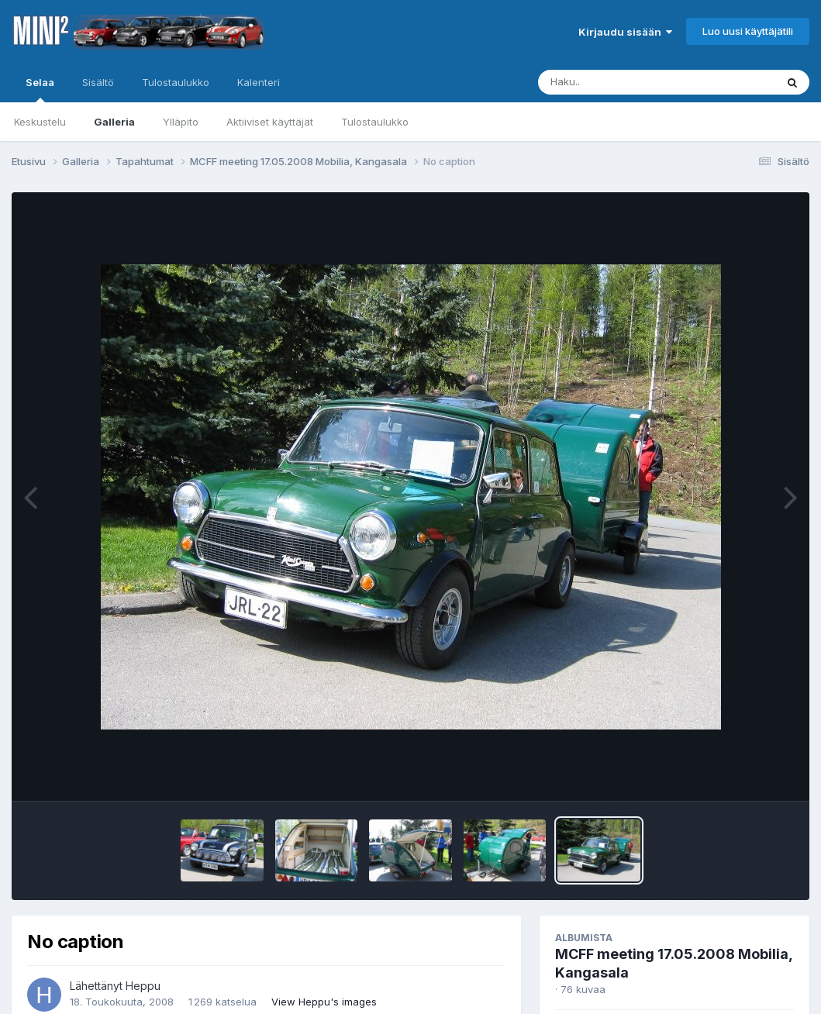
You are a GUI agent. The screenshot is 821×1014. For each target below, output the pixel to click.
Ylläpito (180, 122)
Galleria (114, 122)
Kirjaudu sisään (625, 32)
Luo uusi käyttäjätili (747, 31)
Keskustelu (40, 122)
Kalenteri (258, 82)
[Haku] (628, 82)
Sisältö (98, 82)
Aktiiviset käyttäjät (269, 122)
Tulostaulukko (375, 122)
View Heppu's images (324, 1001)
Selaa (40, 89)
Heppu (143, 985)
